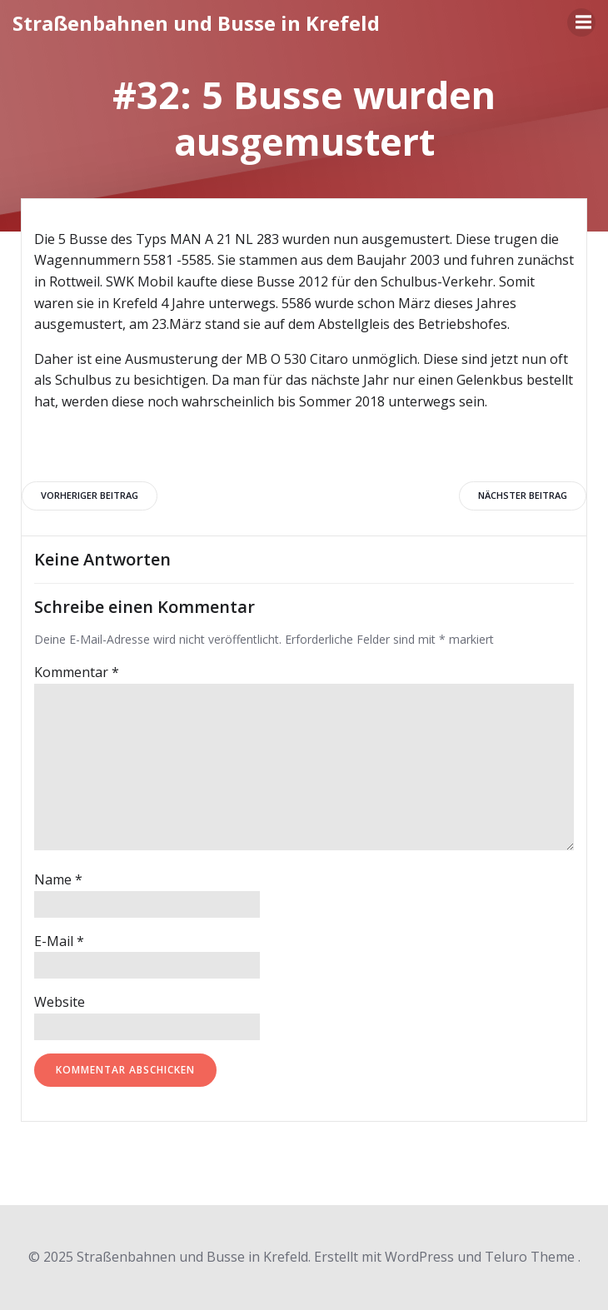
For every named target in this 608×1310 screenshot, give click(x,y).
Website (59, 1002)
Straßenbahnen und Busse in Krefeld (196, 23)
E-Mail (59, 941)
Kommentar (76, 672)
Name (58, 879)
